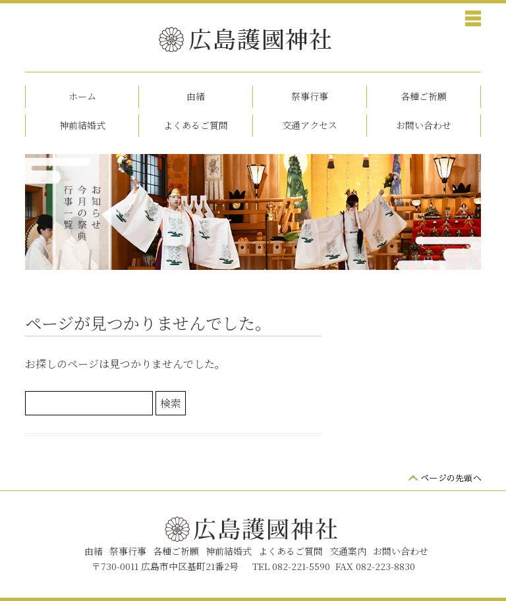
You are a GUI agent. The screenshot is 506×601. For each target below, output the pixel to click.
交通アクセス (309, 125)
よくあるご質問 (195, 125)
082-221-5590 (301, 566)
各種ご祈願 (424, 96)
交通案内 (347, 551)
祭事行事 (309, 96)
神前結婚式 (82, 125)
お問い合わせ (423, 125)
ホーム (82, 96)
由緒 (195, 96)
